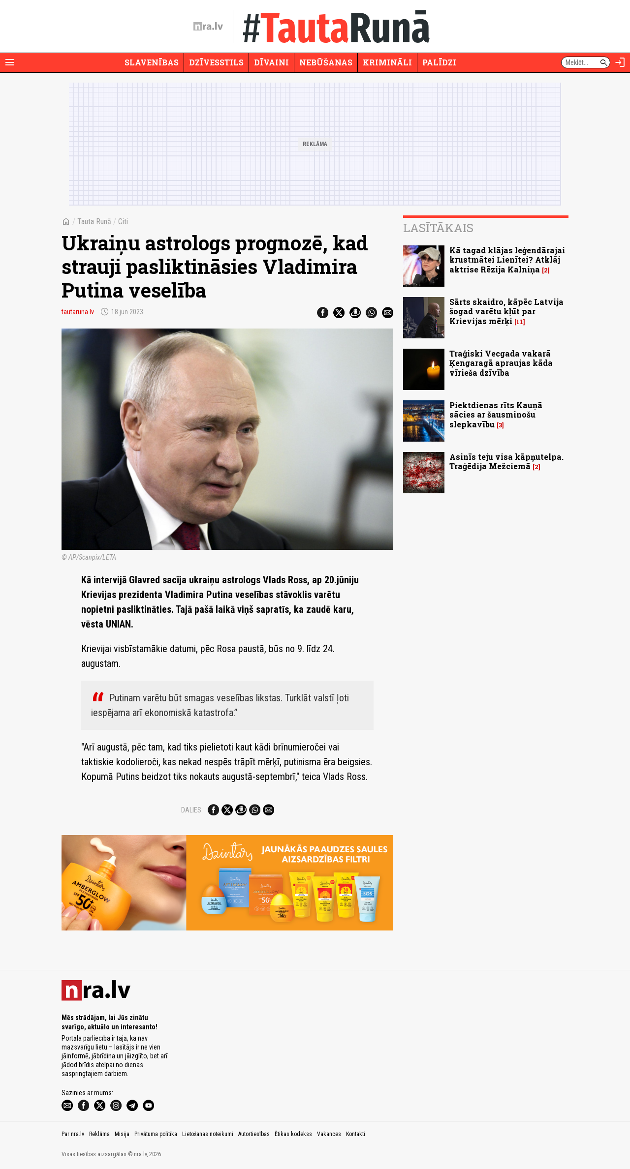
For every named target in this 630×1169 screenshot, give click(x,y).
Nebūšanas (325, 62)
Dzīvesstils (216, 62)
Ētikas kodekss (293, 1134)
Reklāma (99, 1134)
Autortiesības (254, 1134)
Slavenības (152, 62)
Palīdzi (439, 62)
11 (519, 322)
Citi (123, 221)
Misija (122, 1134)
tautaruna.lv (78, 312)
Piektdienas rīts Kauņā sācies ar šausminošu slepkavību (495, 414)
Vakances (329, 1134)
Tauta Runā (94, 221)
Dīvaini (271, 62)
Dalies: (192, 810)
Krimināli (387, 62)
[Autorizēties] (620, 62)
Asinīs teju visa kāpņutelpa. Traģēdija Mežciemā (506, 461)
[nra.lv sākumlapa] (208, 26)
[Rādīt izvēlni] (10, 62)
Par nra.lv (73, 1134)
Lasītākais (438, 228)
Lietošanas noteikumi (207, 1134)
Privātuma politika (155, 1134)
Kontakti (355, 1134)
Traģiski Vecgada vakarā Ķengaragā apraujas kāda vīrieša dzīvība (501, 362)
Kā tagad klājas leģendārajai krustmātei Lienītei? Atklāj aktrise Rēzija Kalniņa (507, 259)
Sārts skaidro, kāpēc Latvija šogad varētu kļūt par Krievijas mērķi (506, 311)
